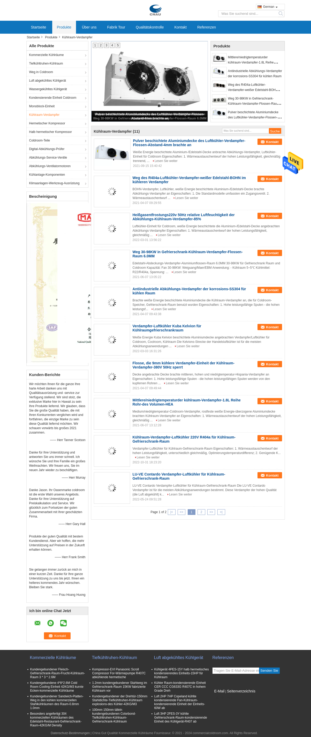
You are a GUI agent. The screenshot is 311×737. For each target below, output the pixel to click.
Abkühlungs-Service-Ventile (48, 157)
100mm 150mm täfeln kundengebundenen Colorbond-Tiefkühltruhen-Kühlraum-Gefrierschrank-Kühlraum (114, 715)
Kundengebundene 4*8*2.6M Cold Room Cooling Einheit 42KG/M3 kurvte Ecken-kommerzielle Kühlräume (57, 686)
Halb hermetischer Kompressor (50, 132)
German (270, 7)
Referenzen (206, 27)
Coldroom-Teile (39, 140)
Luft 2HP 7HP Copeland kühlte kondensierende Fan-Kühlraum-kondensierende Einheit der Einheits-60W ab (179, 702)
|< (171, 512)
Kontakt (180, 27)
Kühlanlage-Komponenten (47, 174)
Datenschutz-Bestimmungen (70, 733)
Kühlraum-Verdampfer (44, 115)
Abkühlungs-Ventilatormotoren (50, 166)
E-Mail (219, 691)
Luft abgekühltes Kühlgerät (47, 80)
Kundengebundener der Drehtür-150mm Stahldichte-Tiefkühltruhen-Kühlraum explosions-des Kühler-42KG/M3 (119, 700)
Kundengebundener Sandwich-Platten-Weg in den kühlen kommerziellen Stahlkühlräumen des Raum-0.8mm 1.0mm (57, 702)
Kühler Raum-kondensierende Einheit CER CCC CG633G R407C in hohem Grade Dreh (180, 686)
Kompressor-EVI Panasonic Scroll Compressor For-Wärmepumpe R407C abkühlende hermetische (119, 673)
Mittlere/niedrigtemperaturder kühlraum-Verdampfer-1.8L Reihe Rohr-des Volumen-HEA (251, 62)
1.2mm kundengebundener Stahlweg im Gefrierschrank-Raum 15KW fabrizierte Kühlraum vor (119, 686)
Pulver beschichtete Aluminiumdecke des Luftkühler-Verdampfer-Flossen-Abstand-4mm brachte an (253, 117)
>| (221, 512)
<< (181, 512)
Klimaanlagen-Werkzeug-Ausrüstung (54, 183)
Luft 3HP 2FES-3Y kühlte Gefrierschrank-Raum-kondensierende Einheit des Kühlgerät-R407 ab (180, 717)
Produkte (64, 27)
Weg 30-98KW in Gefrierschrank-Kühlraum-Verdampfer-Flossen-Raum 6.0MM (253, 104)
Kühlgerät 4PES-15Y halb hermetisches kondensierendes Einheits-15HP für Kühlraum (181, 673)
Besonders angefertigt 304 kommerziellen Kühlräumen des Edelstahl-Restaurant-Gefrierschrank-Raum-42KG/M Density (56, 719)
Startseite (38, 27)
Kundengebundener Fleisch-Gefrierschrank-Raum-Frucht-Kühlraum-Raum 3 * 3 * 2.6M (57, 673)
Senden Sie (269, 670)
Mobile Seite (223, 697)
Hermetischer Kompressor (47, 123)
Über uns (89, 27)
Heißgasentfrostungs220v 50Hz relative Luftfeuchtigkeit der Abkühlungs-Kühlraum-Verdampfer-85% (184, 217)
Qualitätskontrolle (150, 27)
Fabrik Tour (116, 27)
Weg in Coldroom (41, 72)
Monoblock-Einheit (42, 106)
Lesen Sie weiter (166, 161)
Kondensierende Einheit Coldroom (53, 98)
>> (211, 512)
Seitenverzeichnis (241, 691)
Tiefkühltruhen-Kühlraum (46, 63)
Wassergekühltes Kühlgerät (48, 89)
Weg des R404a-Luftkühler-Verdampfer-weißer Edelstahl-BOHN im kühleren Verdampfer (255, 90)
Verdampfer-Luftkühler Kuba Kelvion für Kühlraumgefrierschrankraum (167, 328)
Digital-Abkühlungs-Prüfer (47, 149)
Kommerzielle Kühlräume (46, 55)
